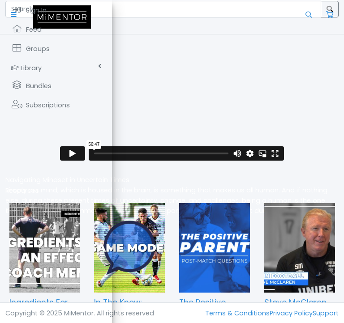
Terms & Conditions (237, 313)
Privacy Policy (291, 313)
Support (326, 313)
